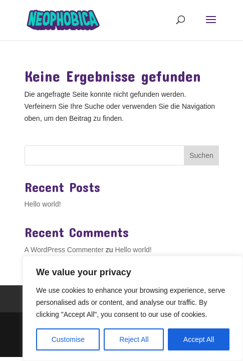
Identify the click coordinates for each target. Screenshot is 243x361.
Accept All (198, 339)
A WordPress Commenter (64, 250)
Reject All (133, 339)
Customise (68, 339)
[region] (133, 308)
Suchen (201, 155)
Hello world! (43, 204)
